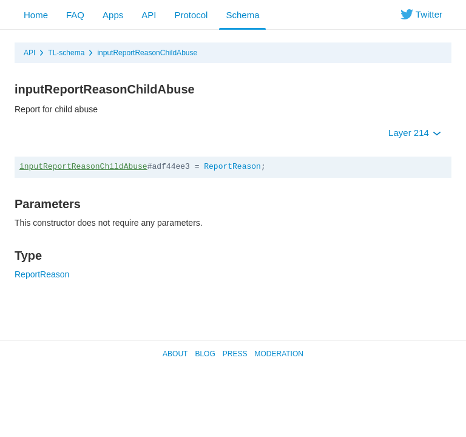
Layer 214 (414, 132)
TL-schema (66, 53)
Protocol (191, 15)
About (175, 354)
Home (36, 15)
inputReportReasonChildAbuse (147, 53)
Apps (113, 15)
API (148, 15)
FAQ (75, 15)
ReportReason (232, 166)
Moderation (278, 354)
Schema (242, 15)
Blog (205, 354)
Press (235, 354)
